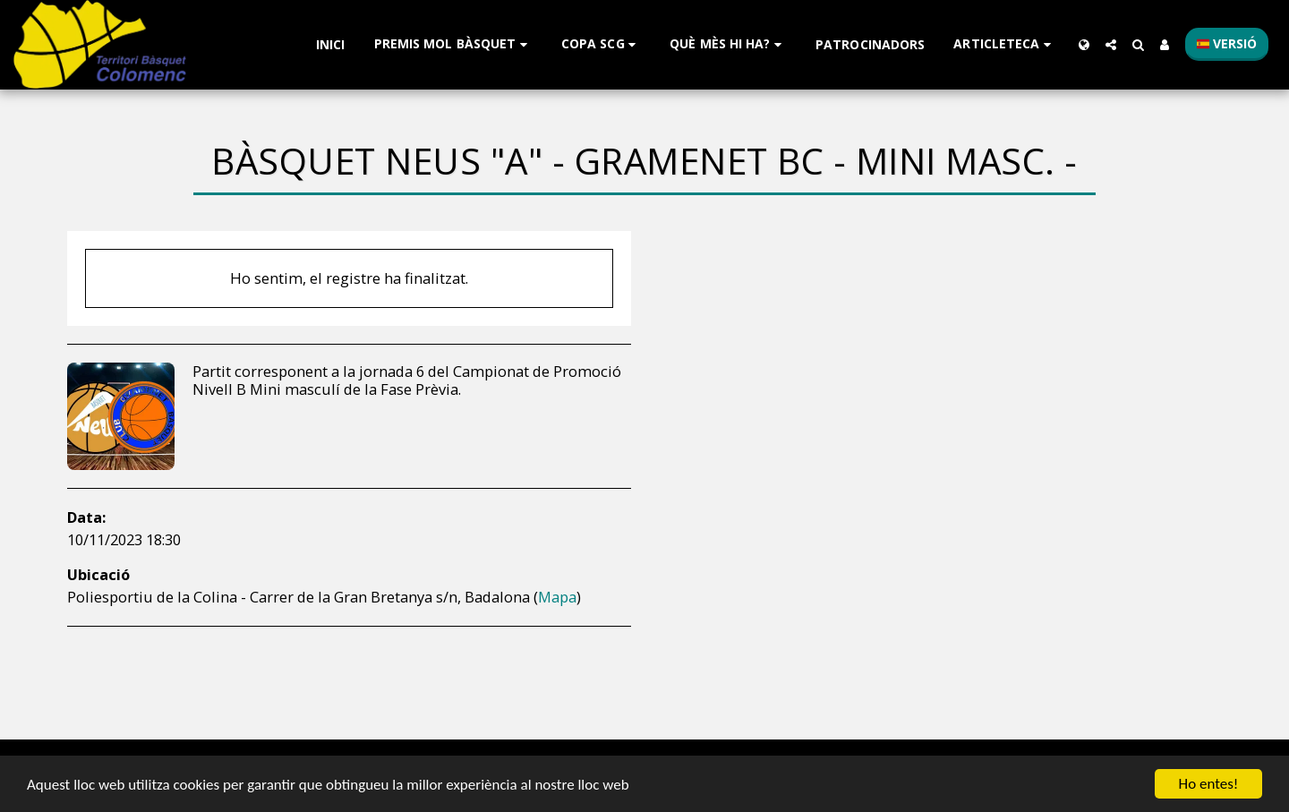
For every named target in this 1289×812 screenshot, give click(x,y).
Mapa (557, 596)
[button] (453, 44)
